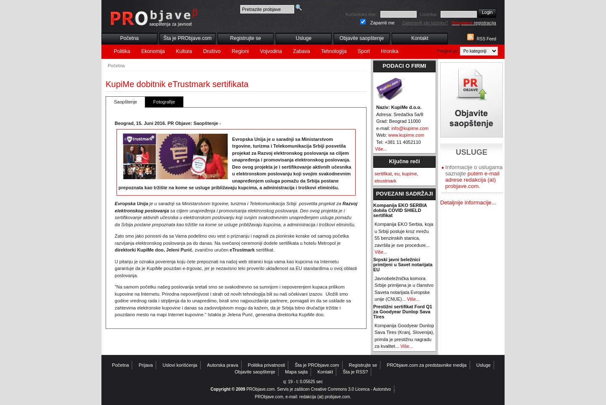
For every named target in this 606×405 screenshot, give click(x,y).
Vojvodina (271, 51)
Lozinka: (428, 14)
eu (396, 173)
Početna (129, 38)
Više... (381, 149)
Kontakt (419, 38)
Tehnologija (334, 51)
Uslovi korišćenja (179, 365)
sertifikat (383, 173)
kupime (409, 173)
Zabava (301, 51)
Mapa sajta (296, 371)
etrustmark (385, 180)
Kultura (184, 51)
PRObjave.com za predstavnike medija (427, 365)
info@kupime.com (409, 128)
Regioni (240, 51)
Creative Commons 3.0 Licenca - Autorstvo (351, 389)
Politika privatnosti (266, 365)
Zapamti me (382, 22)
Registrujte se (245, 38)
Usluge (303, 38)
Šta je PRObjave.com (187, 38)
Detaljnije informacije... (468, 202)
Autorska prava (222, 365)
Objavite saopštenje (362, 38)
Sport (364, 51)
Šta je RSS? (355, 371)
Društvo (212, 51)
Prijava (146, 365)
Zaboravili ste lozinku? (425, 22)
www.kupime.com (406, 135)
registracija (474, 22)
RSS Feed (486, 39)
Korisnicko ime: (361, 14)
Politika (122, 51)
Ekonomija (153, 51)
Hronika (389, 51)
